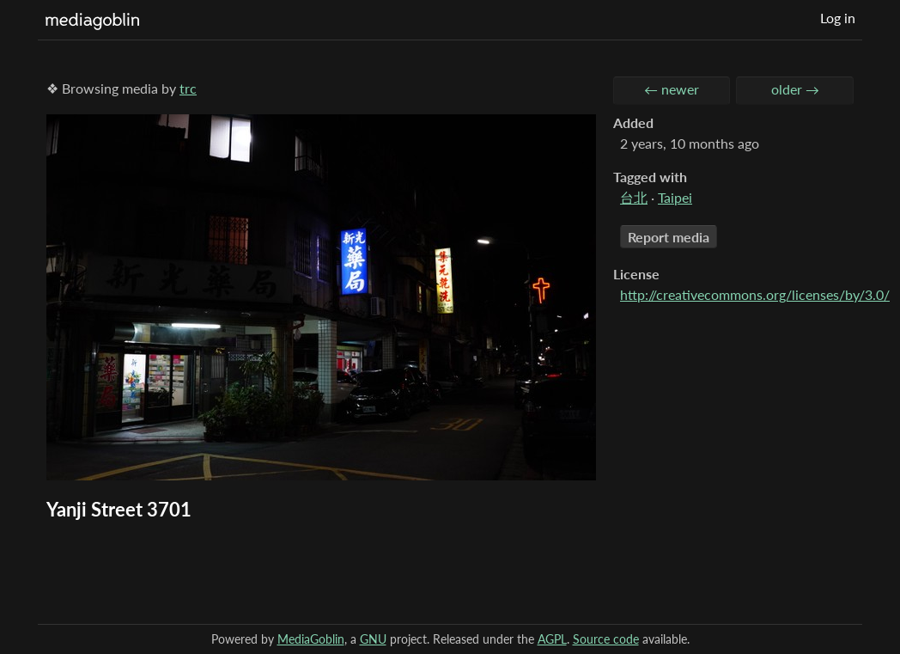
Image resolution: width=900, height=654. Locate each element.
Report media (668, 237)
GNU (373, 639)
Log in (837, 17)
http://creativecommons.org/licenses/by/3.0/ (755, 294)
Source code (606, 639)
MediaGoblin (310, 639)
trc (188, 88)
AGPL (552, 639)
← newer (671, 89)
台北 (634, 197)
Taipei (675, 197)
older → (795, 89)
